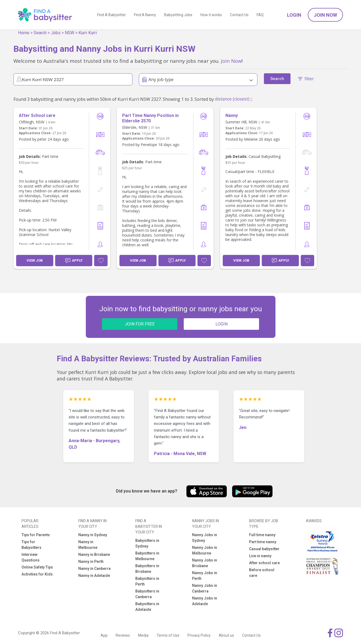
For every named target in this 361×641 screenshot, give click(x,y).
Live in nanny (260, 556)
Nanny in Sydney (92, 535)
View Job (35, 260)
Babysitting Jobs (178, 15)
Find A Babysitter (111, 15)
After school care (264, 563)
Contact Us (239, 15)
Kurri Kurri (88, 32)
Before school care (261, 573)
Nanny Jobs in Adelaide (204, 601)
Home (23, 32)
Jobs (56, 32)
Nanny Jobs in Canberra (204, 588)
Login (294, 15)
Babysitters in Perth (147, 581)
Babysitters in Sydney (147, 543)
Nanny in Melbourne (87, 545)
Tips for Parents (36, 535)
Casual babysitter (264, 549)
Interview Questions (31, 557)
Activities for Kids (37, 574)
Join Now (325, 15)
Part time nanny (262, 542)
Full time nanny (262, 535)
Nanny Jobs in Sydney (204, 538)
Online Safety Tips (37, 567)
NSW (69, 32)
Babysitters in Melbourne (147, 556)
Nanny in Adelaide (94, 575)
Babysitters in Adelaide (147, 607)
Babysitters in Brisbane (147, 569)
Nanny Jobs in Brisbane (204, 563)
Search (40, 32)
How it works (211, 15)
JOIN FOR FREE (140, 324)
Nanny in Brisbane (94, 554)
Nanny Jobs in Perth (204, 576)
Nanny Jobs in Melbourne (204, 550)
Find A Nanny (145, 15)
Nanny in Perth (91, 561)
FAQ (260, 15)
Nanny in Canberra (94, 568)
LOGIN (221, 324)
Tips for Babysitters (31, 545)
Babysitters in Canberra (147, 594)
